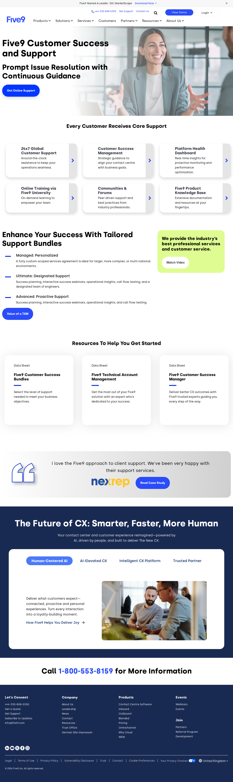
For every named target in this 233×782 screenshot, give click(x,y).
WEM (122, 737)
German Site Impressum (77, 732)
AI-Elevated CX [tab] (93, 561)
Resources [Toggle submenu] (150, 21)
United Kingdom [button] (214, 761)
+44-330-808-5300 (105, 11)
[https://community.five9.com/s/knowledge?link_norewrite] (118, 198)
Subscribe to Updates (18, 718)
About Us (67, 704)
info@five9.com (15, 723)
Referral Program (187, 731)
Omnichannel (127, 727)
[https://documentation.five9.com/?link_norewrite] (195, 198)
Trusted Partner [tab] (187, 561)
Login (205, 12)
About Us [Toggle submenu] (173, 21)
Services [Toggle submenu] (84, 21)
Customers (107, 21)
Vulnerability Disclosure (79, 760)
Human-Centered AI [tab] (49, 561)
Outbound (125, 713)
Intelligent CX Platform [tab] (140, 561)
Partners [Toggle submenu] (128, 21)
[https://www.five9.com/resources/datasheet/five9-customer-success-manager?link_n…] (118, 160)
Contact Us (142, 11)
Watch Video (175, 262)
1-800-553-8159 (85, 671)
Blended (124, 718)
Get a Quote (13, 709)
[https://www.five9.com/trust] (195, 160)
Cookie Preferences (142, 760)
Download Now (145, 3)
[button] (227, 3)
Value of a (17, 313)
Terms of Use (26, 760)
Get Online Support (21, 90)
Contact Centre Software (135, 704)
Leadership (69, 709)
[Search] (155, 13)
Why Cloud (125, 732)
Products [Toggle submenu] (40, 21)
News (65, 713)
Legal (8, 760)
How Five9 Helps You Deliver (53, 623)
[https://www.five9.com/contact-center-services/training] (41, 198)
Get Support (126, 11)
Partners (181, 727)
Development (184, 736)
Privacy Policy (49, 760)
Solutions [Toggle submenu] (63, 21)
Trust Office (69, 727)
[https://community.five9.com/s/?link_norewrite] (41, 160)
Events (180, 709)
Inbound (124, 709)
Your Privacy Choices (174, 760)
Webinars (181, 704)
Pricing (123, 723)
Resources (68, 723)
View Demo (179, 12)
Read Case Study (152, 483)
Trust (103, 760)
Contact (67, 718)
